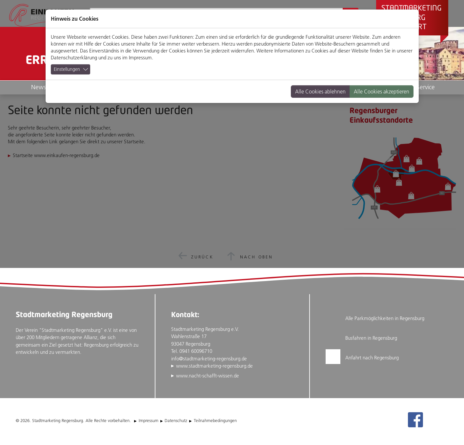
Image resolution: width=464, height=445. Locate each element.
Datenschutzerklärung (74, 57)
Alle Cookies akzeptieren (381, 91)
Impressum (140, 57)
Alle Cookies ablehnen (320, 91)
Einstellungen (67, 69)
